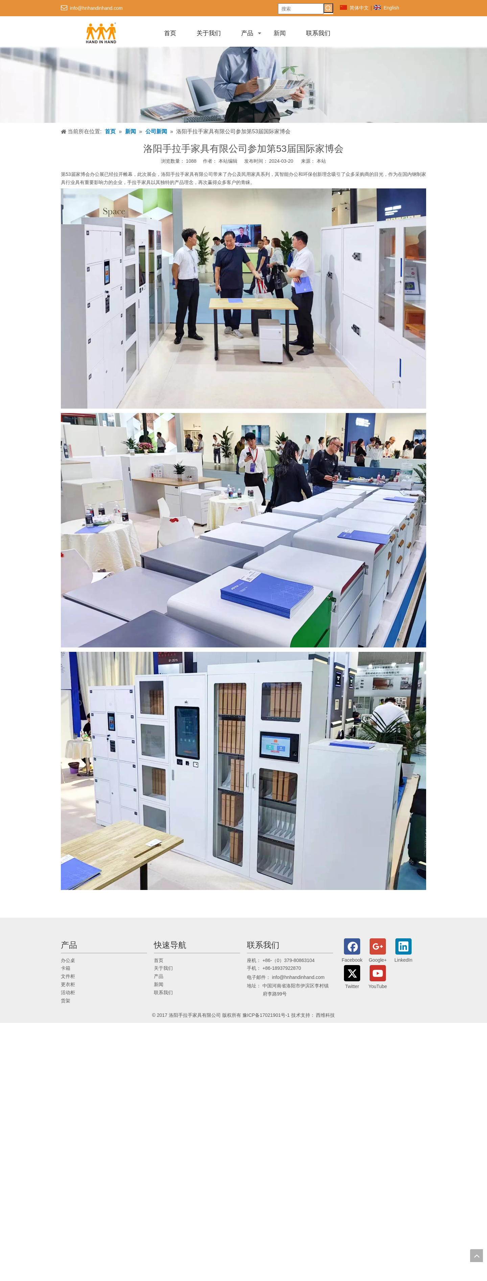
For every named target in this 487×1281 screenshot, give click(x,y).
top (476, 1255)
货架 (65, 1000)
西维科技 (325, 1015)
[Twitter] (352, 978)
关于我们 (208, 33)
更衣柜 (68, 984)
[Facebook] (352, 951)
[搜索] (301, 8)
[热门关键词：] (328, 8)
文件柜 (68, 976)
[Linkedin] (403, 951)
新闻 (280, 33)
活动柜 (68, 992)
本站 (321, 161)
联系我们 (318, 33)
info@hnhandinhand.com (96, 8)
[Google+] (378, 951)
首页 (170, 33)
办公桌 (68, 960)
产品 (247, 33)
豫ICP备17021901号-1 (266, 1015)
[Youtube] (378, 978)
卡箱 (65, 968)
